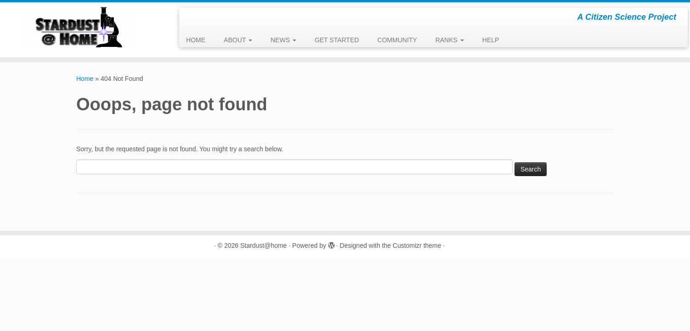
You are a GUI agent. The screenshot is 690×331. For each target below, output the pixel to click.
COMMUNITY (397, 40)
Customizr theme (417, 245)
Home (84, 78)
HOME (195, 40)
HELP (490, 40)
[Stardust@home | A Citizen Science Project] (79, 30)
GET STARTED (337, 40)
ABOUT (238, 40)
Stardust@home (263, 245)
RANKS (449, 40)
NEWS (283, 40)
